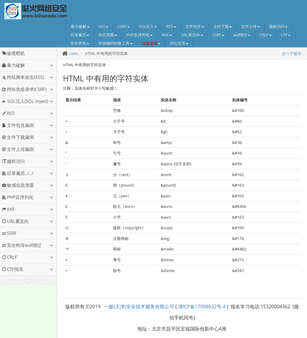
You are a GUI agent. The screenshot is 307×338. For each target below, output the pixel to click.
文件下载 (222, 26)
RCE (171, 26)
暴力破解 (80, 26)
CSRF (124, 26)
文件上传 (250, 26)
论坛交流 (179, 43)
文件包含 (194, 26)
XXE (167, 34)
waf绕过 (241, 34)
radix (73, 53)
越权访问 (278, 26)
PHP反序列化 (139, 34)
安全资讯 (79, 43)
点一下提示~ (292, 53)
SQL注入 (148, 26)
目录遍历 (79, 34)
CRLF (266, 34)
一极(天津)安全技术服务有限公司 (139, 306)
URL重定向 (192, 34)
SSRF (218, 34)
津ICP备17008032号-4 (201, 306)
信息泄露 (107, 34)
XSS (103, 26)
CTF (286, 34)
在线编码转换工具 (115, 43)
